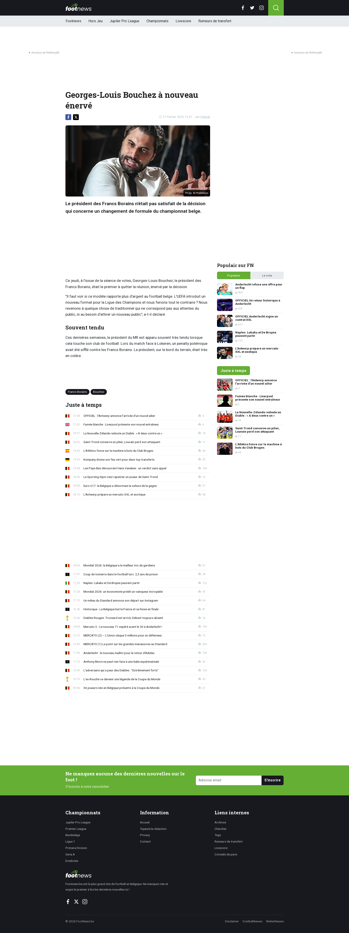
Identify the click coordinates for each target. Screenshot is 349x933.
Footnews (73, 21)
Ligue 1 (70, 841)
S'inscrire (272, 780)
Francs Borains (77, 391)
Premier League (75, 829)
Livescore (183, 21)
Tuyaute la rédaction (153, 829)
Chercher (221, 829)
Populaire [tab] (233, 275)
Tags (218, 835)
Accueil (145, 822)
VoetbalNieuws (252, 921)
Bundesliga (72, 835)
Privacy (145, 835)
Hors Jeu (95, 21)
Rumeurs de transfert (214, 21)
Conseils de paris (226, 854)
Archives (220, 822)
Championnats (157, 21)
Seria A (70, 854)
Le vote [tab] (267, 275)
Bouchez (98, 391)
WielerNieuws (275, 921)
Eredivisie (71, 861)
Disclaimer (232, 921)
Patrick (205, 116)
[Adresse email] (229, 780)
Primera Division (76, 848)
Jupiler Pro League (124, 21)
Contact (145, 841)
